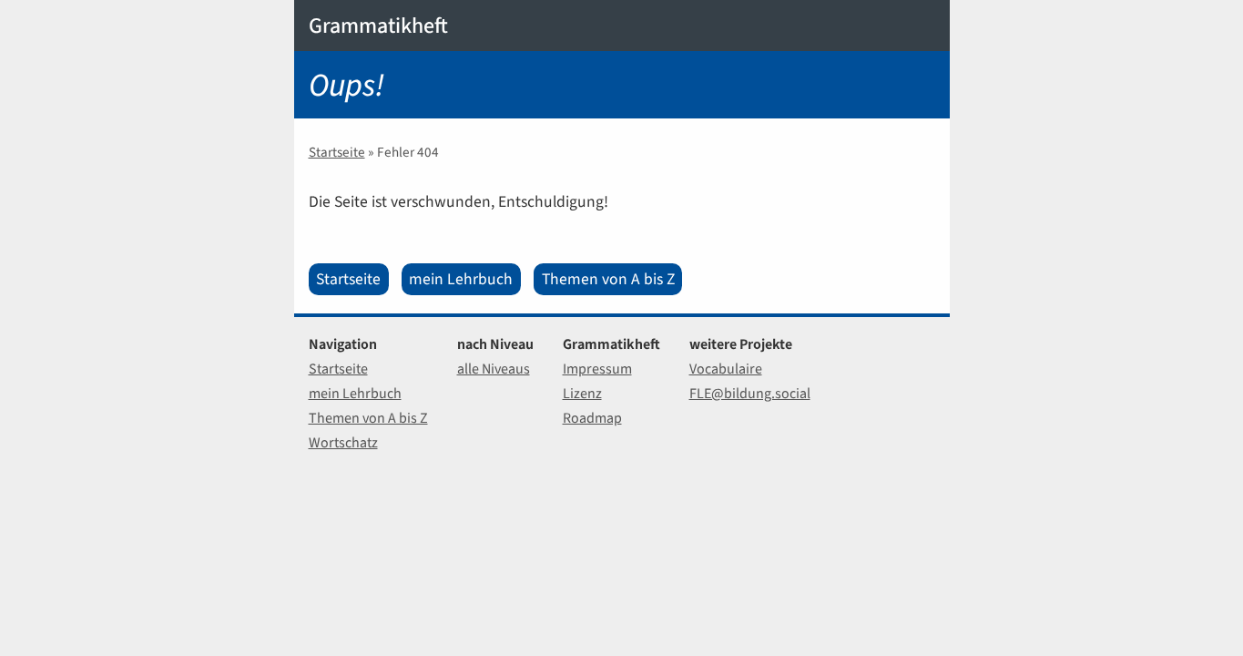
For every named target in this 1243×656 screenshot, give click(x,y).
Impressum (597, 368)
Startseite (337, 152)
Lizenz (582, 393)
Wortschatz (343, 442)
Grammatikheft (378, 25)
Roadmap (592, 417)
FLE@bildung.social (749, 393)
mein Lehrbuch (461, 279)
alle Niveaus (493, 368)
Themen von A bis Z (608, 279)
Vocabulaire (725, 368)
